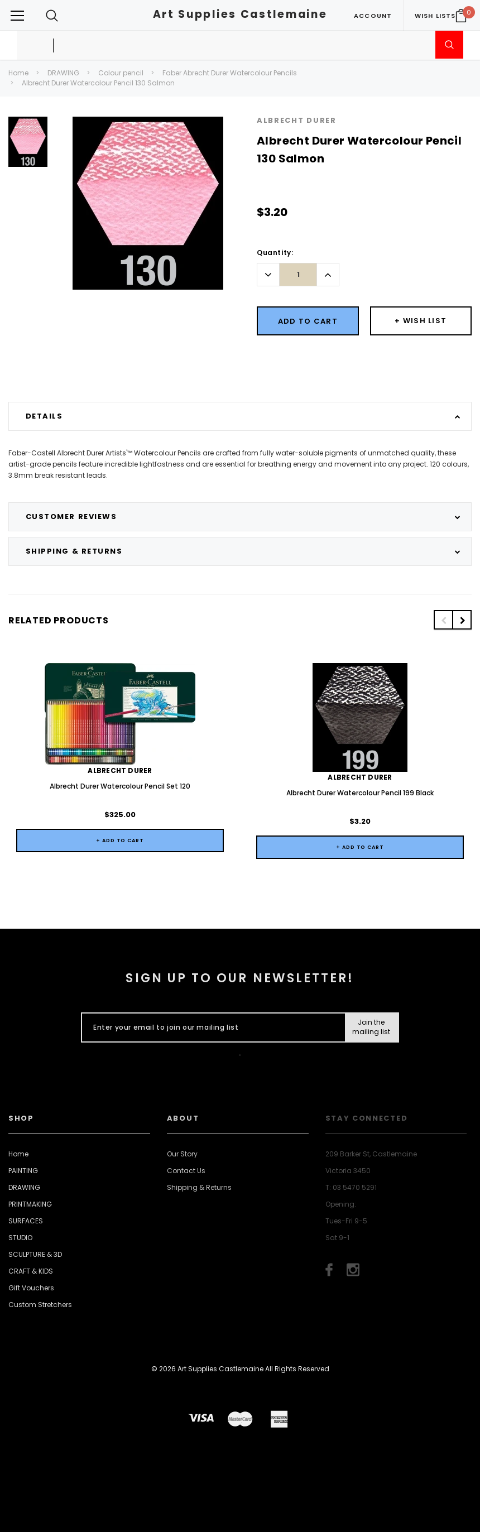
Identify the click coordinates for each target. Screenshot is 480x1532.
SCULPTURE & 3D (35, 1254)
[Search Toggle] (52, 15)
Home (18, 73)
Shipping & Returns (199, 1187)
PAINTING (23, 1170)
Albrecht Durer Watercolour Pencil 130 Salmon (98, 83)
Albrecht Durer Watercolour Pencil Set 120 (120, 786)
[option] (27, 146)
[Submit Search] (449, 45)
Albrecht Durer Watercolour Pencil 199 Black (360, 793)
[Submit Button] (371, 1027)
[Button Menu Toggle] (17, 15)
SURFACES (25, 1221)
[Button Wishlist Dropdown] (421, 320)
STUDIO (20, 1237)
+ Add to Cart (120, 840)
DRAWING (63, 73)
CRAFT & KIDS (30, 1271)
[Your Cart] (461, 15)
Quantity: (275, 252)
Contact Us (186, 1170)
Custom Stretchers (40, 1304)
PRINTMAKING (30, 1204)
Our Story (182, 1154)
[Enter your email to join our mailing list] (210, 1027)
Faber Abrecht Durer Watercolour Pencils (229, 73)
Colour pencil (120, 73)
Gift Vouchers (31, 1288)
